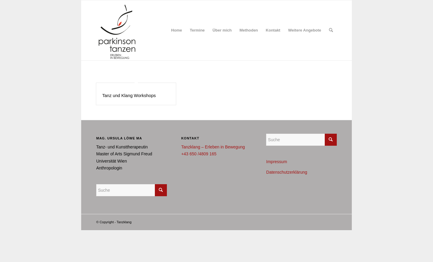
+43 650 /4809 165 (198, 153)
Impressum (276, 161)
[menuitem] (176, 30)
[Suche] (331, 30)
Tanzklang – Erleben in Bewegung (213, 147)
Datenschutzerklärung (286, 172)
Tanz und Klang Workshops (129, 95)
